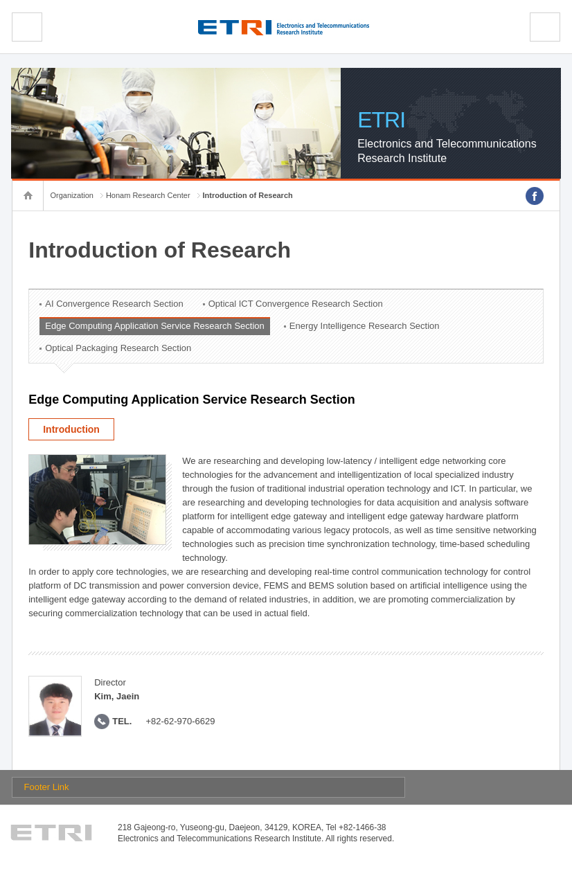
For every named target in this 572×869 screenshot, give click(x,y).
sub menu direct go (0, 0)
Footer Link (46, 787)
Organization (72, 195)
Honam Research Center (148, 195)
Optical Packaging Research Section (118, 348)
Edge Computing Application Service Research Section (155, 326)
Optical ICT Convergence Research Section (295, 303)
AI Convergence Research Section (114, 303)
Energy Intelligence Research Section (364, 326)
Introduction (71, 429)
